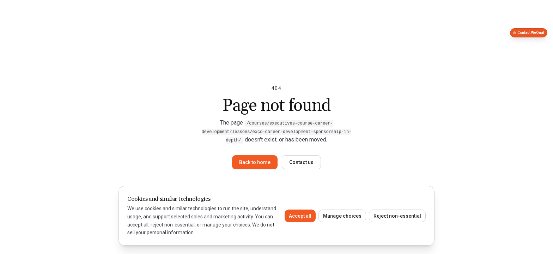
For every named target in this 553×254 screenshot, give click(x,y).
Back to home (255, 162)
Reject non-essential (397, 216)
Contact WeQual (528, 33)
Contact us (301, 162)
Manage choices (342, 216)
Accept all (300, 216)
